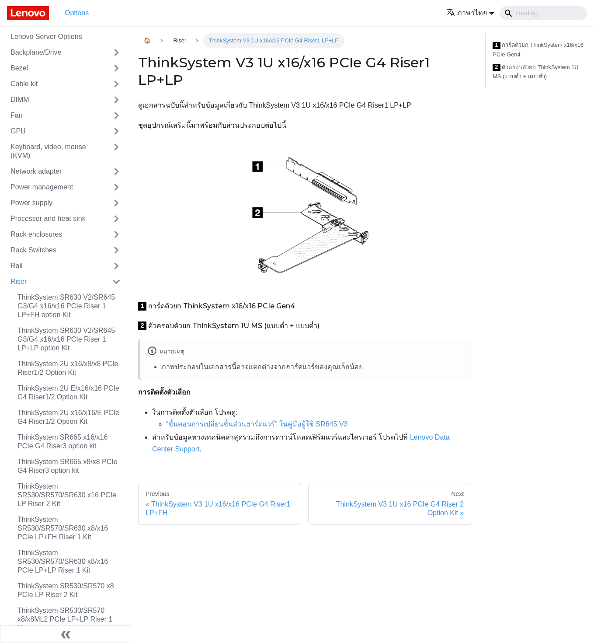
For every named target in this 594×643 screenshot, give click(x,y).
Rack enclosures (36, 234)
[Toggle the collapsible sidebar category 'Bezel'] (116, 68)
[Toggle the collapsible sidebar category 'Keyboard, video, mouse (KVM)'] (116, 151)
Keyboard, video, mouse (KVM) (48, 151)
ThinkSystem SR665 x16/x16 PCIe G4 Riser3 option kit (62, 441)
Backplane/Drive (36, 52)
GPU (18, 131)
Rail (16, 265)
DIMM (19, 99)
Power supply (31, 202)
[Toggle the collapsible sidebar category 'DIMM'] (116, 100)
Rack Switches (33, 250)
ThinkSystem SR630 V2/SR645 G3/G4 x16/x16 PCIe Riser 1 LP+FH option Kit (66, 306)
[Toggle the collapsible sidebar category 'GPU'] (116, 131)
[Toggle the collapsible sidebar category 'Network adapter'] (116, 171)
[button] (470, 13)
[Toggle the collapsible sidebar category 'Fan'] (116, 115)
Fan (16, 115)
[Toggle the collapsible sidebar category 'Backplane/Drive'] (116, 52)
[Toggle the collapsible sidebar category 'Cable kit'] (116, 84)
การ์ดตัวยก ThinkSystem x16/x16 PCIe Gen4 (538, 50)
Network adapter (36, 171)
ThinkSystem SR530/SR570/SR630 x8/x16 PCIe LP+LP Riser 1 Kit (62, 561)
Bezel (19, 68)
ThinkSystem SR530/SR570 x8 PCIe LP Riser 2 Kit (65, 590)
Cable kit (24, 83)
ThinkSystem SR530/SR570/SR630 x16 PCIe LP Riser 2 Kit (66, 494)
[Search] (543, 13)
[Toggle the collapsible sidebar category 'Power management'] (116, 187)
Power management (41, 187)
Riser (18, 281)
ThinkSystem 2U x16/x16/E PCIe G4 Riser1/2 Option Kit (68, 417)
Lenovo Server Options (46, 36)
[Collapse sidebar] (65, 634)
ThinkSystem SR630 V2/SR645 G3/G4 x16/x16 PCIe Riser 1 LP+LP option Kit (66, 339)
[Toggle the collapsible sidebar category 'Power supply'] (116, 203)
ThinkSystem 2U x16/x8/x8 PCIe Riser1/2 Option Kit (67, 368)
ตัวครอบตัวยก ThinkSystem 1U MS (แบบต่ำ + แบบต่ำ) (535, 72)
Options (77, 13)
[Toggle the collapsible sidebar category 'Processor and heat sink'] (116, 219)
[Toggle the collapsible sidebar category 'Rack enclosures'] (116, 234)
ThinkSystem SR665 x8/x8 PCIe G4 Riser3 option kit (67, 466)
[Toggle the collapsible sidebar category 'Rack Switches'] (116, 250)
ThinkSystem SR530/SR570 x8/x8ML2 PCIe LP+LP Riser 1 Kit (64, 619)
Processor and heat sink (48, 218)
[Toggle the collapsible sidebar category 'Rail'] (116, 266)
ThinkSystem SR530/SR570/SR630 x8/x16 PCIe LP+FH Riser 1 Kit (62, 528)
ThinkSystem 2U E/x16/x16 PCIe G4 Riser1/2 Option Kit (68, 392)
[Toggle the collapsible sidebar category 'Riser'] (116, 282)
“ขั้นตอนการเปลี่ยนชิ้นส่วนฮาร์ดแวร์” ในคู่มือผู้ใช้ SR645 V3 (256, 424)
